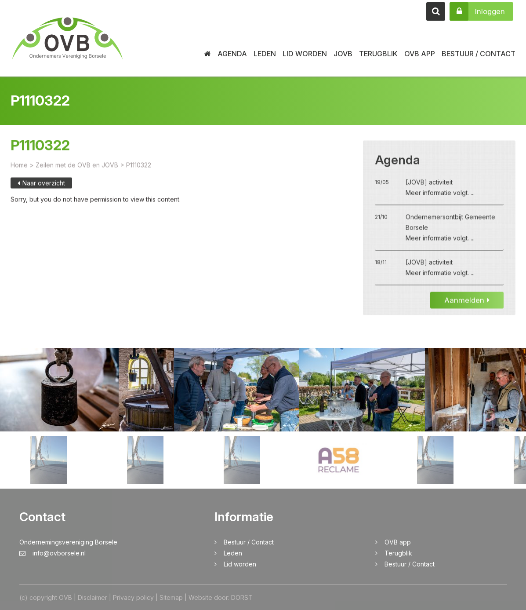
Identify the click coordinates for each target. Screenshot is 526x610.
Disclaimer (92, 597)
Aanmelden (467, 306)
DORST (242, 597)
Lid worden (305, 53)
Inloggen (477, 11)
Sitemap (171, 597)
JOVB (343, 53)
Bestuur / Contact (478, 53)
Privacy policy (133, 597)
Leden (265, 53)
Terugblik (378, 53)
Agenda (232, 53)
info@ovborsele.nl (52, 553)
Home (19, 171)
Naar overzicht (41, 189)
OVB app (419, 53)
